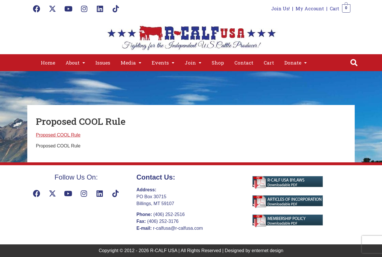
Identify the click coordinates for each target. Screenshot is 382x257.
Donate (295, 62)
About (75, 62)
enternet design (267, 250)
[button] (75, 62)
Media (131, 62)
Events (163, 62)
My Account (310, 8)
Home (48, 62)
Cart (334, 8)
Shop (218, 62)
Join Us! (280, 8)
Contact (243, 62)
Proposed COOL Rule (58, 135)
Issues (102, 62)
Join (193, 62)
